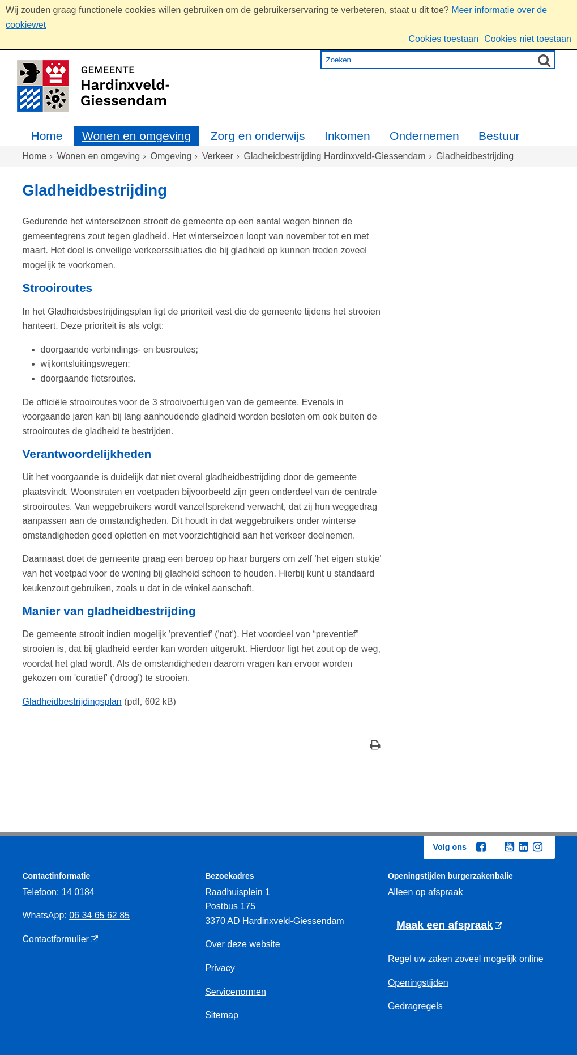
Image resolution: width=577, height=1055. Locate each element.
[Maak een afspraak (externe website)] (449, 925)
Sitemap (221, 1015)
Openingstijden (418, 983)
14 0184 (78, 892)
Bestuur (498, 135)
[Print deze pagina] (375, 746)
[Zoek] (544, 60)
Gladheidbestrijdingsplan (72, 701)
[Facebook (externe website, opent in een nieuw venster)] (481, 847)
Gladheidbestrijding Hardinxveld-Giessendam (335, 156)
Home (47, 135)
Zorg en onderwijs (258, 135)
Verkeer (217, 156)
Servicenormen (235, 992)
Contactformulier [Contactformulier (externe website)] (56, 939)
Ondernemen (424, 135)
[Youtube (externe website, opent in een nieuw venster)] (509, 847)
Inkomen (347, 135)
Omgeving (171, 156)
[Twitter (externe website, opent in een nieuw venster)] (495, 847)
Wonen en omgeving (136, 135)
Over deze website (242, 944)
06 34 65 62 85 (99, 915)
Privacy (219, 968)
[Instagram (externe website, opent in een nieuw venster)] (538, 847)
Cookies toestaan (443, 39)
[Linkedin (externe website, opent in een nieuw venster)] (524, 847)
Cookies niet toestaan (527, 39)
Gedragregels (415, 1006)
